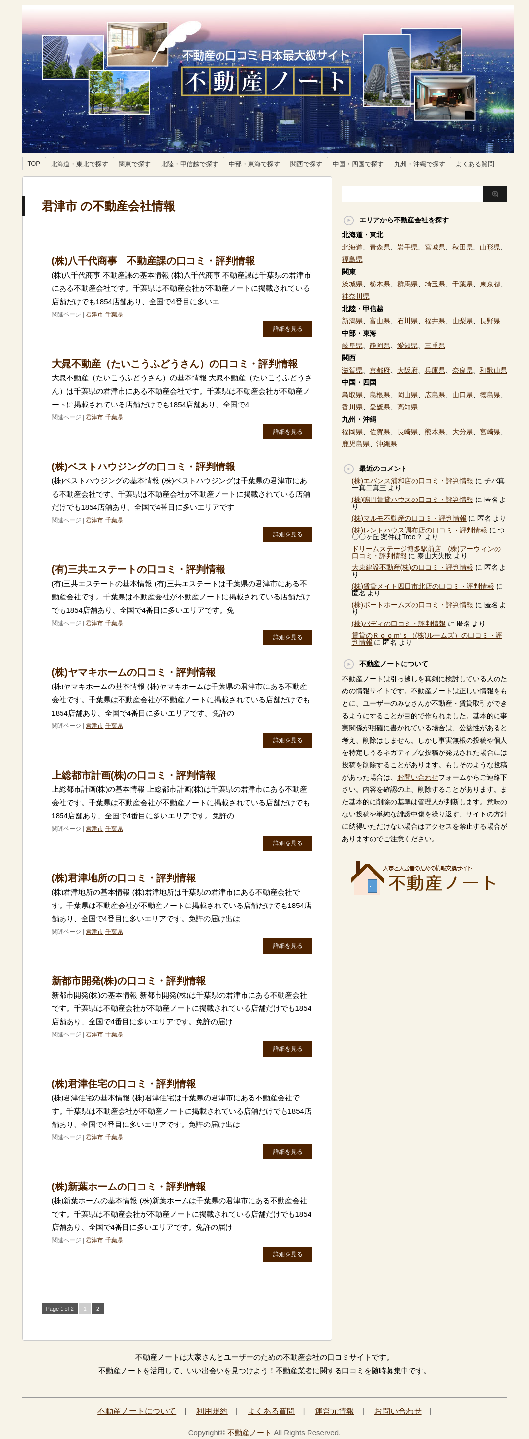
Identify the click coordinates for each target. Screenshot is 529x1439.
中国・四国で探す (358, 164)
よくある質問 (475, 164)
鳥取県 (352, 395)
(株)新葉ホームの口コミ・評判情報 (129, 1186)
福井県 (435, 321)
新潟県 (352, 321)
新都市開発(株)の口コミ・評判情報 (129, 980)
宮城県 (435, 247)
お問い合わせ (417, 777)
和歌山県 (493, 370)
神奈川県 (356, 296)
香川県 (352, 407)
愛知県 (407, 345)
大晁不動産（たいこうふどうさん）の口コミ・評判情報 (175, 363)
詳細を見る (288, 328)
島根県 (380, 395)
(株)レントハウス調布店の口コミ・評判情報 (419, 530)
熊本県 (435, 432)
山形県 (490, 247)
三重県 (435, 345)
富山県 (380, 321)
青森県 (380, 247)
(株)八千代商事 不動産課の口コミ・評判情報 (153, 260)
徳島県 (490, 395)
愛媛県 (380, 407)
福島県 (352, 259)
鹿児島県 (356, 444)
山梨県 (462, 321)
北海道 (352, 247)
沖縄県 (386, 444)
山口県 (462, 395)
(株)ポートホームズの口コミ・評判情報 (412, 605)
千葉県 (114, 314)
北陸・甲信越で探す (189, 164)
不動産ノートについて (136, 1411)
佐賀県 (380, 432)
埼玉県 (435, 284)
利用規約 (212, 1411)
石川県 (407, 321)
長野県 (490, 321)
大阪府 (407, 370)
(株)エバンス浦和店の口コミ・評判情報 (412, 481)
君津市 (94, 314)
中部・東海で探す (254, 164)
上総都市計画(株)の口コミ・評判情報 (134, 775)
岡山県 (407, 395)
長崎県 (407, 432)
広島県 (435, 395)
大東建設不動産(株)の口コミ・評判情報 (412, 567)
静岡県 (380, 345)
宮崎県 (490, 432)
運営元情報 (334, 1411)
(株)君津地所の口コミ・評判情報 (124, 878)
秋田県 (462, 247)
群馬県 (407, 284)
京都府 (380, 370)
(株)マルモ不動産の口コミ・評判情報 (409, 518)
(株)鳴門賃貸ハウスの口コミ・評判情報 (412, 499)
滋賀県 (352, 370)
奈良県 (462, 370)
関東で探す (135, 164)
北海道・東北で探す (79, 164)
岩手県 (407, 247)
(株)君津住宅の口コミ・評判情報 (124, 1083)
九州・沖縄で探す (419, 164)
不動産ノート (249, 1432)
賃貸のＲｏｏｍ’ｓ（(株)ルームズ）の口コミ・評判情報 (427, 638)
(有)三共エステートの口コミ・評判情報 (138, 569)
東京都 (490, 284)
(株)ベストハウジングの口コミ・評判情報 (143, 466)
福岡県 (352, 432)
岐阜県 (352, 345)
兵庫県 (435, 370)
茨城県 (352, 284)
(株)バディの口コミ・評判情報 (399, 623)
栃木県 (380, 284)
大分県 (462, 432)
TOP (34, 163)
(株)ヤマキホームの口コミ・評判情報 (134, 672)
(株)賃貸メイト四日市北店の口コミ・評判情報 (423, 586)
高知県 (407, 407)
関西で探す (306, 164)
